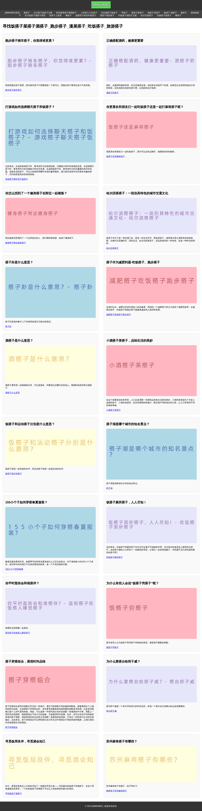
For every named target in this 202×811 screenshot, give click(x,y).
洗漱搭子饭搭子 (164, 15)
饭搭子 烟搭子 (170, 13)
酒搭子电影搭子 (107, 15)
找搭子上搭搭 (55, 15)
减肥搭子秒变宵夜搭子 (85, 15)
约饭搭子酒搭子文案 (127, 15)
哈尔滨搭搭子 (147, 15)
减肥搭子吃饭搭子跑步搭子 (118, 314)
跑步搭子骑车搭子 (13, 90)
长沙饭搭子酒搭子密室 (35, 15)
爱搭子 (27, 13)
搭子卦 (8, 326)
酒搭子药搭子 (112, 93)
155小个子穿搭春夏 (14, 569)
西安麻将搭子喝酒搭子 (66, 13)
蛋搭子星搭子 (137, 13)
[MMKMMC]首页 (12, 13)
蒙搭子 (184, 13)
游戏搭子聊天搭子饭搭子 (16, 179)
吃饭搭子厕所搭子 (114, 557)
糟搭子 (68, 15)
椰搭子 (178, 15)
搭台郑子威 (111, 711)
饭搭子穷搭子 (112, 647)
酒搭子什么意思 (12, 393)
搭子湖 (109, 488)
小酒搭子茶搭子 (113, 410)
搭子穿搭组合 (11, 727)
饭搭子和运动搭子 (13, 474)
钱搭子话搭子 (154, 13)
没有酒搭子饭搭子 (109, 13)
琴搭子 (124, 13)
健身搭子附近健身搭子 (15, 243)
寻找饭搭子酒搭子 (13, 793)
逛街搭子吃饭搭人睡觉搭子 (17, 633)
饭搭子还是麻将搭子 (115, 156)
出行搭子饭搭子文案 (43, 13)
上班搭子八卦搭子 (89, 13)
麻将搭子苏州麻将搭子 (116, 791)
